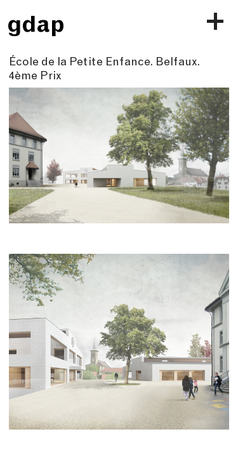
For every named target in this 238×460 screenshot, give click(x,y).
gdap (36, 23)
